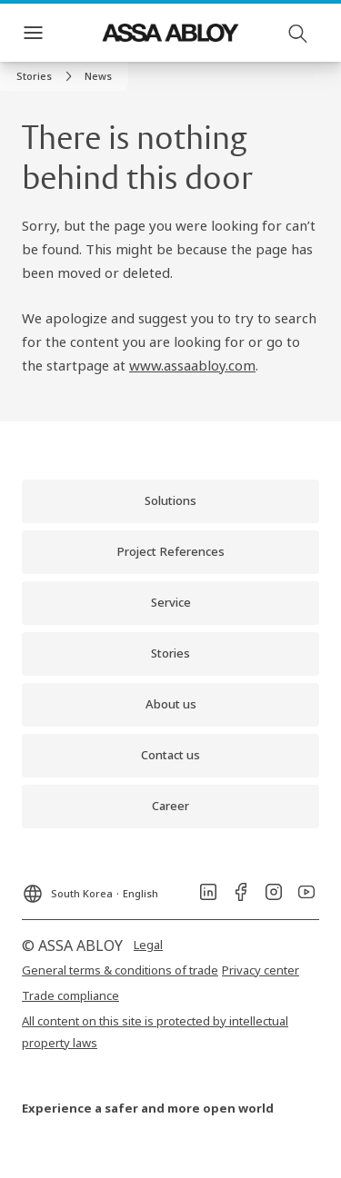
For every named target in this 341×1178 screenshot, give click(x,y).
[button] (98, 76)
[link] (47, 76)
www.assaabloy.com (192, 365)
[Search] (298, 33)
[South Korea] (90, 888)
